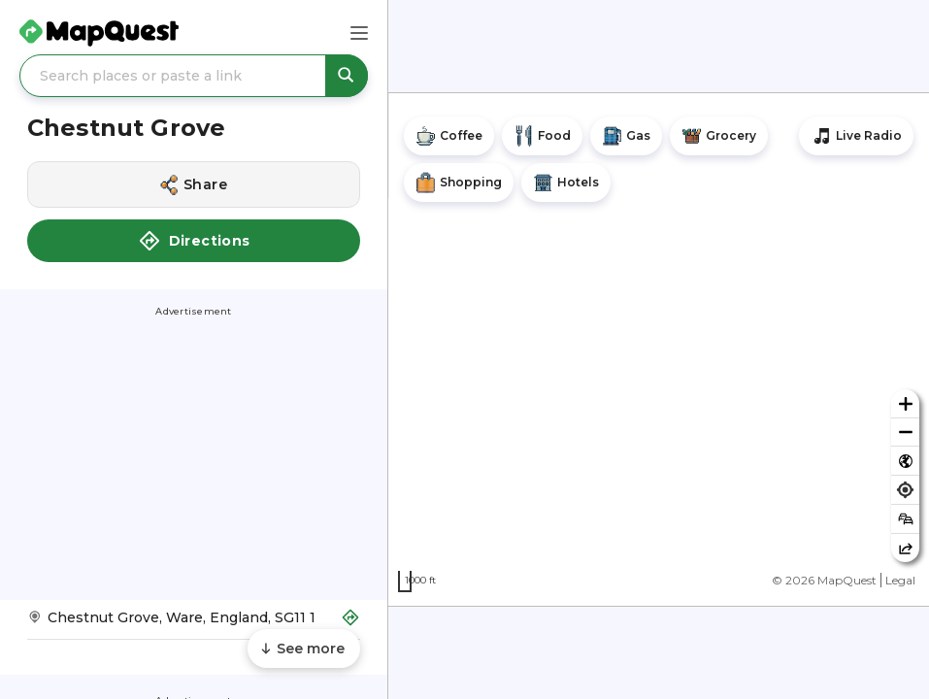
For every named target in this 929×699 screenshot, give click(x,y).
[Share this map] (905, 548)
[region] (658, 349)
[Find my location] (905, 490)
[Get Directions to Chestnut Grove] (193, 624)
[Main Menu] (359, 33)
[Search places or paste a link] (193, 75)
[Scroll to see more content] (304, 648)
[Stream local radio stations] (856, 135)
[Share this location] (193, 184)
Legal (900, 580)
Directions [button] (194, 240)
